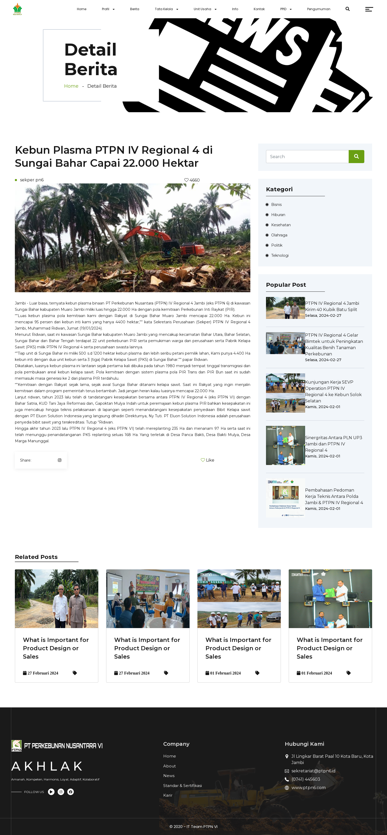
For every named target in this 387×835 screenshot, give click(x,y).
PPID (283, 9)
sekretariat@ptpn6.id (314, 770)
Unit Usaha (202, 9)
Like (210, 460)
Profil (105, 9)
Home (81, 9)
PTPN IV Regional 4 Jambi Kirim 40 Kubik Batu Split (332, 306)
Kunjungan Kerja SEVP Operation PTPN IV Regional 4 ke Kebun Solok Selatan (333, 391)
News (168, 775)
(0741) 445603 (306, 779)
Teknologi (280, 255)
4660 (194, 180)
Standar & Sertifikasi (182, 785)
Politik (276, 245)
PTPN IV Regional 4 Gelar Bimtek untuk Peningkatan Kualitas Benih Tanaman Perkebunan (334, 344)
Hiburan (278, 214)
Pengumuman (318, 9)
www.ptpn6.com (309, 787)
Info (235, 9)
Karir (167, 795)
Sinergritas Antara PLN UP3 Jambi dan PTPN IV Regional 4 (333, 444)
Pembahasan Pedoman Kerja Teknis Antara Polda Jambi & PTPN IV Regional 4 (334, 496)
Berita (134, 9)
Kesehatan (281, 225)
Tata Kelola (164, 9)
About (169, 766)
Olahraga (279, 235)
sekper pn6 (32, 179)
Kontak (259, 9)
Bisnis (276, 204)
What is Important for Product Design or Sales (56, 648)
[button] (32, 237)
